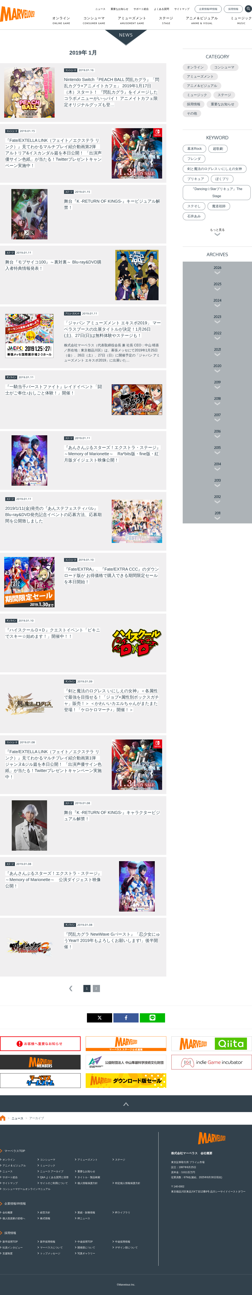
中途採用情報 (122, 1241)
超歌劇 (218, 148)
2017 (217, 415)
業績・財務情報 (86, 1212)
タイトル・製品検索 (88, 1177)
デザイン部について (126, 1247)
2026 (217, 268)
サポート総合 (141, 9)
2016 (217, 431)
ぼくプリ (222, 179)
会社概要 (8, 1212)
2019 (217, 382)
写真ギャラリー (86, 1253)
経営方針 (45, 1212)
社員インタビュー (13, 1247)
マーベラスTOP (14, 1151)
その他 (192, 113)
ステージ (224, 95)
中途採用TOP (85, 1241)
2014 (217, 464)
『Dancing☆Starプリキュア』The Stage (216, 192)
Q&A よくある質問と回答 (54, 1177)
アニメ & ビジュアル (14, 1165)
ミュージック (197, 95)
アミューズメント (200, 76)
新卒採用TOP (10, 1241)
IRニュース (83, 1218)
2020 (217, 366)
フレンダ (194, 158)
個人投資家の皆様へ (14, 1218)
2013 (217, 480)
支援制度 (8, 1253)
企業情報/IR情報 (208, 9)
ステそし (194, 206)
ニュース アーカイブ (51, 1171)
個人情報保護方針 (87, 1183)
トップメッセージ (50, 1253)
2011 (217, 513)
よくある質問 (161, 9)
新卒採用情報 (47, 1241)
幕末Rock (194, 148)
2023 (217, 317)
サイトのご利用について (54, 1183)
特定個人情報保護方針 (127, 1183)
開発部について (86, 1247)
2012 (217, 497)
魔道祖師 (219, 206)
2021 (217, 349)
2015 (217, 448)
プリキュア (195, 179)
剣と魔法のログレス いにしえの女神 (214, 169)
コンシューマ (224, 67)
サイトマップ (181, 9)
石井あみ (194, 216)
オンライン (195, 67)
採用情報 (233, 9)
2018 (217, 398)
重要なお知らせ (119, 9)
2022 (217, 333)
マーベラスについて (51, 1247)
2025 (217, 284)
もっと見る (217, 229)
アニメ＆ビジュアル (202, 85)
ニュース (100, 9)
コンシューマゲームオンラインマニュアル (26, 1189)
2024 (217, 300)
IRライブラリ (122, 1212)
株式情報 (45, 1218)
